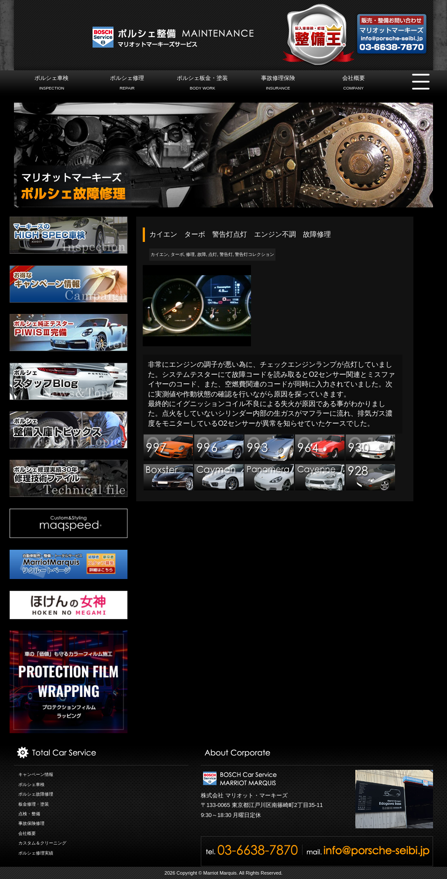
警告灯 (226, 254)
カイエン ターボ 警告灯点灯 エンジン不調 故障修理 (240, 234)
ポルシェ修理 (127, 84)
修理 (190, 254)
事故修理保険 (278, 84)
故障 (201, 254)
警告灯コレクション (254, 254)
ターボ (177, 254)
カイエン (159, 254)
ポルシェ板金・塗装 (202, 84)
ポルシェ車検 (51, 84)
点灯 (212, 254)
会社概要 (353, 84)
